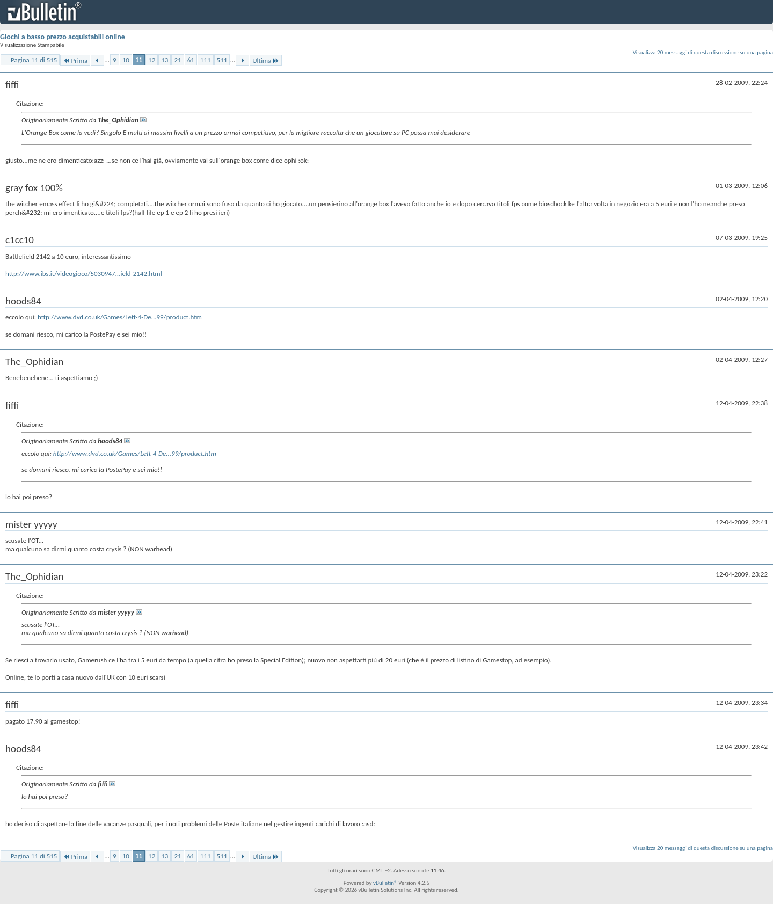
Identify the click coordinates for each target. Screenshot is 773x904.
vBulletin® (385, 882)
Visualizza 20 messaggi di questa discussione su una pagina (703, 52)
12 (151, 60)
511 (222, 60)
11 (138, 60)
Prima (75, 60)
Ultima (265, 60)
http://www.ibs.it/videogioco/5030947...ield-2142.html (83, 273)
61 (190, 60)
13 (164, 60)
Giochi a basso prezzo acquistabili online (62, 36)
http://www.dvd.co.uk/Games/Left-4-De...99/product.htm (120, 317)
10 (125, 60)
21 (177, 60)
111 (205, 60)
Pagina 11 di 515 (34, 60)
